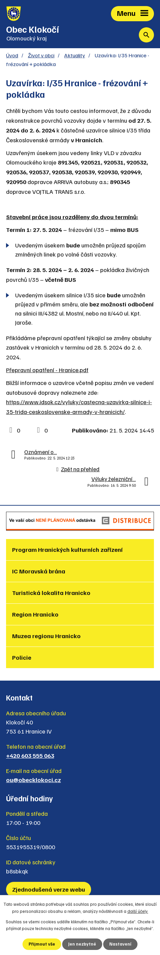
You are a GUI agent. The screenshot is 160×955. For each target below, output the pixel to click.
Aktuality (74, 55)
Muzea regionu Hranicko (46, 635)
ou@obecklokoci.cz (33, 779)
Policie (21, 657)
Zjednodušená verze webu (48, 889)
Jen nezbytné (82, 944)
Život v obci (41, 55)
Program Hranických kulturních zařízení (67, 549)
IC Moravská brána (38, 571)
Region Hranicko (35, 614)
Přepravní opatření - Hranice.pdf (47, 370)
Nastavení (120, 944)
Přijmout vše (42, 944)
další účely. (137, 911)
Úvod (12, 55)
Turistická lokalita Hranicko (51, 592)
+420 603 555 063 (30, 755)
